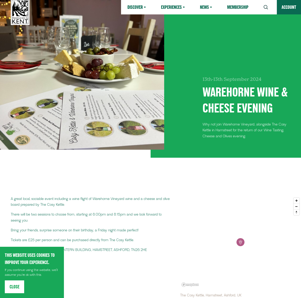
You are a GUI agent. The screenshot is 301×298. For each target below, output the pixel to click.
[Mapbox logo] (190, 284)
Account (289, 7)
